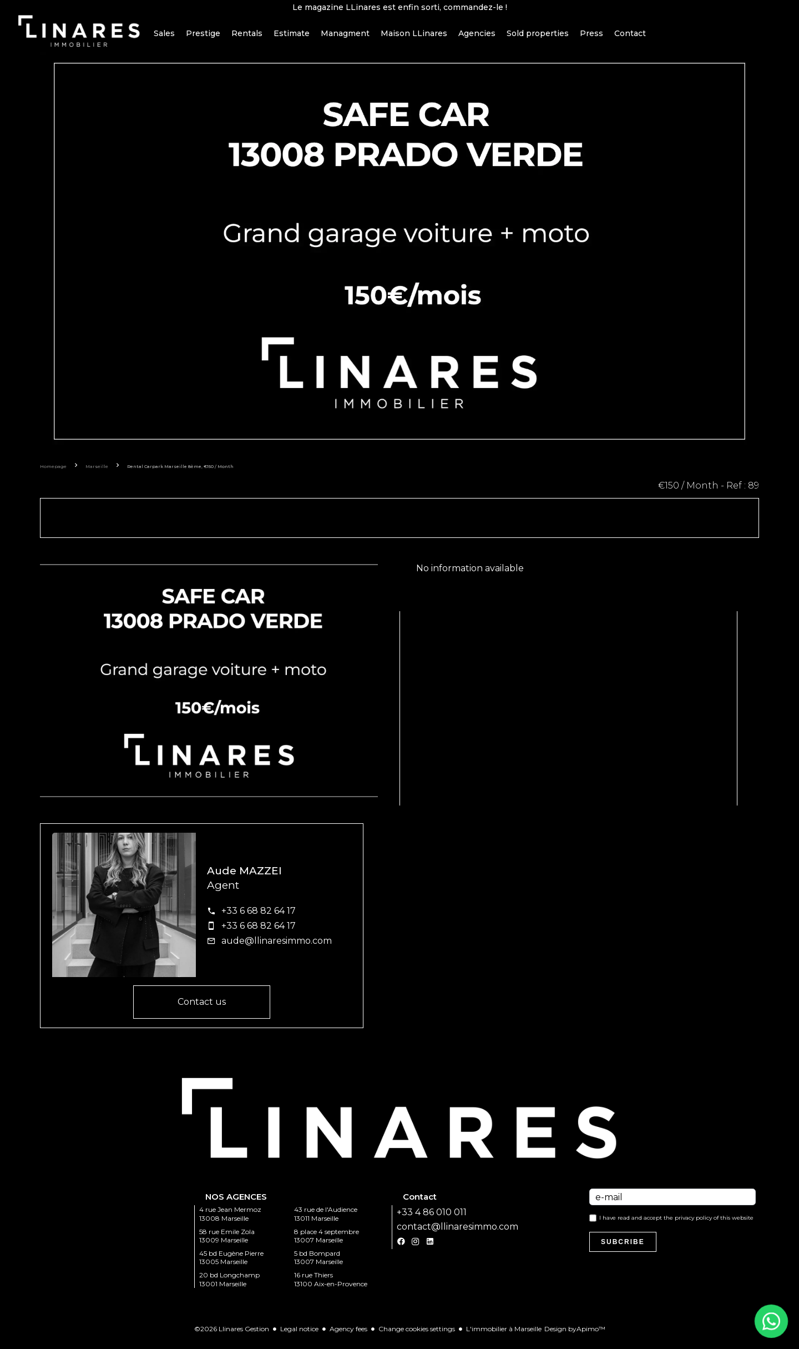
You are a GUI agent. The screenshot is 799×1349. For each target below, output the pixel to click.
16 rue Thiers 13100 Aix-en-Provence (330, 1286)
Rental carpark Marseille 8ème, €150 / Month (180, 473)
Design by (574, 1336)
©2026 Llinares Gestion (231, 1336)
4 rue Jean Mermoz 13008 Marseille (230, 1221)
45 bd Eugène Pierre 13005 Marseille (231, 1265)
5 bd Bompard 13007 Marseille (318, 1265)
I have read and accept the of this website (676, 1225)
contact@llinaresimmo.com (457, 1234)
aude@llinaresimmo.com (276, 948)
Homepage (53, 473)
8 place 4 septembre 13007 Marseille (326, 1242)
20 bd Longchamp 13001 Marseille (229, 1286)
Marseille (96, 473)
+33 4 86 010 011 (432, 1219)
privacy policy (693, 1225)
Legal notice (299, 1336)
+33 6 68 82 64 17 (258, 918)
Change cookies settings (416, 1336)
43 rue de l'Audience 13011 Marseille (325, 1221)
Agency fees (348, 1336)
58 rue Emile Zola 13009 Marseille (227, 1242)
